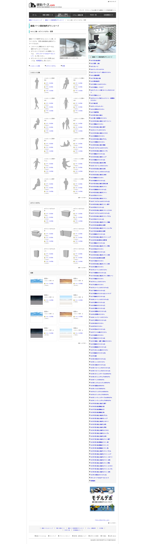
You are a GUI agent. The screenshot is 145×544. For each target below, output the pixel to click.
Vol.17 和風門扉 (95, 112)
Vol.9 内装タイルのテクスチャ (98, 84)
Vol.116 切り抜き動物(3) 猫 (97, 406)
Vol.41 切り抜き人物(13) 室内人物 (99, 183)
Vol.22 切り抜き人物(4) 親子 (98, 127)
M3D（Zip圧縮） (50, 90)
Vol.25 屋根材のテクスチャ (98, 136)
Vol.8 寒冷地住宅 (95, 81)
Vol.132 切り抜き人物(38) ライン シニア (101, 454)
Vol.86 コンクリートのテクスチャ (99, 317)
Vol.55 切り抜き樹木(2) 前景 (98, 225)
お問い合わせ (113, 536)
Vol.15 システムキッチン (97, 106)
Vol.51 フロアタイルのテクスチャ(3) (100, 213)
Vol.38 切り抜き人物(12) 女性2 (98, 174)
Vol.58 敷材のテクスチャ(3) (98, 234)
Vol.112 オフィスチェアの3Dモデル (100, 394)
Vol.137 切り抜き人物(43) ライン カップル (101, 469)
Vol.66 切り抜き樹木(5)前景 (98, 258)
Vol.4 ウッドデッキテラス (97, 69)
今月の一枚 (93, 15)
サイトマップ (53, 536)
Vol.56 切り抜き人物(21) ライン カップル (101, 228)
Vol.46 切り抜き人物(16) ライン (99, 198)
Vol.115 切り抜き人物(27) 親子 (98, 403)
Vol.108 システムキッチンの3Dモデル (100, 382)
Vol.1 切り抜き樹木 (95, 60)
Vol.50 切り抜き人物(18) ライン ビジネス (101, 210)
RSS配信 (104, 536)
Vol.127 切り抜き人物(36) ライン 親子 (100, 439)
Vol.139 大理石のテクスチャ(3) (98, 475)
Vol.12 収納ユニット (96, 95)
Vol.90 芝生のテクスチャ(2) (98, 329)
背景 (63, 66)
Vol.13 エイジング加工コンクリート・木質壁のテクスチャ (103, 99)
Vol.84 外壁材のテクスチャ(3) (98, 311)
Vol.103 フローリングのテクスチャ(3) (100, 368)
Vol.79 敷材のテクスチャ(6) (98, 296)
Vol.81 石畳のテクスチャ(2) (98, 302)
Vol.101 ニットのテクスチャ (98, 362)
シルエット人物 (35, 66)
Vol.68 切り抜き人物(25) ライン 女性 (100, 264)
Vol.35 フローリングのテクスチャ (99, 165)
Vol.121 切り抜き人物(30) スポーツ (100, 421)
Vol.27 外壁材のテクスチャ (98, 142)
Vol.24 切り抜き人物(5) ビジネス (99, 133)
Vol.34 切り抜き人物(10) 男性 (98, 162)
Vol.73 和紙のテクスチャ (97, 278)
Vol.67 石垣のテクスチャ (97, 261)
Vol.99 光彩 (94, 356)
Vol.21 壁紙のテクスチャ (97, 124)
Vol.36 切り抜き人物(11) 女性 (98, 168)
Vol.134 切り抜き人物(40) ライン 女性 (100, 460)
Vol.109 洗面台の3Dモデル (97, 385)
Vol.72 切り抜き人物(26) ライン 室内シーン (102, 275)
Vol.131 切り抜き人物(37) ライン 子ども (101, 451)
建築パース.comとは (41, 536)
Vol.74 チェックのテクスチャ (98, 281)
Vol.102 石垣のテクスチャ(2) (98, 365)
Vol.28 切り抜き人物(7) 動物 (98, 145)
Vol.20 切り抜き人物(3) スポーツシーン (101, 121)
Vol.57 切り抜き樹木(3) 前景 (98, 231)
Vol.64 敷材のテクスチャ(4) (98, 252)
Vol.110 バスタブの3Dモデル (98, 388)
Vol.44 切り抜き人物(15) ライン (99, 192)
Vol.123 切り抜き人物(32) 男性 (98, 427)
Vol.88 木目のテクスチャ (97, 323)
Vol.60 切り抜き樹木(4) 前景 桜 (99, 240)
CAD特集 (101, 528)
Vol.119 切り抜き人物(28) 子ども (99, 415)
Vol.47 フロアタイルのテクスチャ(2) (100, 201)
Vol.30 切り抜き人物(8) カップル (99, 151)
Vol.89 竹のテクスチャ (96, 326)
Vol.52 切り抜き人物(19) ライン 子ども (101, 216)
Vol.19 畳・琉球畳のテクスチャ (99, 118)
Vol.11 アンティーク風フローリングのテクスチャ (102, 91)
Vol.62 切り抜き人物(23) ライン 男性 (100, 246)
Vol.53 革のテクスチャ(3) (97, 219)
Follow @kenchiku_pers (102, 520)
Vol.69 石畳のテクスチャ (97, 266)
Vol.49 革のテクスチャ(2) (97, 207)
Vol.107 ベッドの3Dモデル (97, 379)
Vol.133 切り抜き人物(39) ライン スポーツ (101, 457)
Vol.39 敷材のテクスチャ (97, 177)
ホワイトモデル (51, 66)
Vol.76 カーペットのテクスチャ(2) (99, 287)
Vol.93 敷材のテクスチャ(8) (98, 338)
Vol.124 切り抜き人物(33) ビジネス (100, 430)
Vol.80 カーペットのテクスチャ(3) (99, 299)
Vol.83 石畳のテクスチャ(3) (98, 308)
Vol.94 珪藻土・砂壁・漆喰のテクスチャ (101, 341)
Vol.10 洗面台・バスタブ (97, 87)
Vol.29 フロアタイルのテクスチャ (99, 148)
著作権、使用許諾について (80, 536)
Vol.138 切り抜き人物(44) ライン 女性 (100, 472)
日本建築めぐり (108, 15)
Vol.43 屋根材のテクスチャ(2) (98, 189)
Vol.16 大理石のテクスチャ (97, 109)
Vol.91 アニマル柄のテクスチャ (99, 332)
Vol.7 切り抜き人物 (96, 78)
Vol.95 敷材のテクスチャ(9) (98, 344)
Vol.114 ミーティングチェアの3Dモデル (101, 400)
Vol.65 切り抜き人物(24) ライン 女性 (100, 255)
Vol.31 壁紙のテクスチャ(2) (98, 154)
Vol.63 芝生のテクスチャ (97, 249)
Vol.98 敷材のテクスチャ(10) (98, 353)
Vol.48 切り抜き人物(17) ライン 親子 (100, 204)
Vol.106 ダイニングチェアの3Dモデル (100, 376)
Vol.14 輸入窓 (94, 103)
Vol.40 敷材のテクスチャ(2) (98, 180)
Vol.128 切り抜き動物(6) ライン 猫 (99, 442)
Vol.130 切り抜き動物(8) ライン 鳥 (99, 448)
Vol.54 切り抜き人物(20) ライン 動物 (100, 222)
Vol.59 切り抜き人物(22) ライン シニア (101, 237)
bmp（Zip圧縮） (50, 283)
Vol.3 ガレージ (94, 66)
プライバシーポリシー (65, 536)
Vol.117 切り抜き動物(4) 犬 (97, 409)
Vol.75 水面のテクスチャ (97, 284)
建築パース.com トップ (35, 20)
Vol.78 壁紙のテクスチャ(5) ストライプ (101, 293)
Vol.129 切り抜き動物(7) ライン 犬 (99, 445)
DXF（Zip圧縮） (50, 83)
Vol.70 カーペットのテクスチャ (99, 269)
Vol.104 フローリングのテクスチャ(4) (100, 371)
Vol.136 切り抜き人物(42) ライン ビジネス (101, 466)
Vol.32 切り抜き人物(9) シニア (98, 157)
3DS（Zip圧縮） (50, 87)
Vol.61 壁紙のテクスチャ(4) (98, 243)
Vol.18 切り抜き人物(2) (96, 115)
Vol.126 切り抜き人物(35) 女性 (98, 436)
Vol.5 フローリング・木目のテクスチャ (101, 72)
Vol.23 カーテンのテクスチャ (98, 130)
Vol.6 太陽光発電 (95, 75)
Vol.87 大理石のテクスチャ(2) (98, 320)
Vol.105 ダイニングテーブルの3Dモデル (101, 373)
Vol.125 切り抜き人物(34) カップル (100, 433)
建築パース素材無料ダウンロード (62, 15)
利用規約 (39, 60)
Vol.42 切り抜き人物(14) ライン (99, 186)
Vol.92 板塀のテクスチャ (97, 335)
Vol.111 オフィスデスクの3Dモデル (99, 391)
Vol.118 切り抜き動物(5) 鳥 (97, 412)
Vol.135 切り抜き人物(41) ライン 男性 (100, 463)
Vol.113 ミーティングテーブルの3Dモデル (101, 397)
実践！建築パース (47, 15)
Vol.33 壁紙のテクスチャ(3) (98, 160)
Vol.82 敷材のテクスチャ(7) (98, 305)
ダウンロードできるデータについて (100, 477)
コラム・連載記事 (78, 15)
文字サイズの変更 (94, 536)
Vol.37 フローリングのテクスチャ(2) (100, 171)
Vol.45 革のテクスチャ (96, 195)
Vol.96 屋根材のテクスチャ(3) (98, 347)
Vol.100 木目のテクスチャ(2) (98, 359)
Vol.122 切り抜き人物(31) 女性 (98, 424)
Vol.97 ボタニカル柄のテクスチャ (99, 350)
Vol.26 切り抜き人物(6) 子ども (98, 139)
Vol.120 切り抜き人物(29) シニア (99, 418)
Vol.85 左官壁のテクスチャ (98, 314)
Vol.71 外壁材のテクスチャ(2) (98, 272)
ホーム (34, 15)
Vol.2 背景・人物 (95, 63)
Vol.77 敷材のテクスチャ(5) (98, 290)
